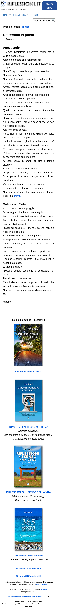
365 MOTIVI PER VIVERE (28, 555)
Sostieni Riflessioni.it (28, 576)
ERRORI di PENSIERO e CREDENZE (28, 427)
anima (16, 196)
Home (4, 15)
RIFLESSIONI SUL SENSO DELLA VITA (28, 492)
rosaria (35, 15)
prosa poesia (19, 15)
